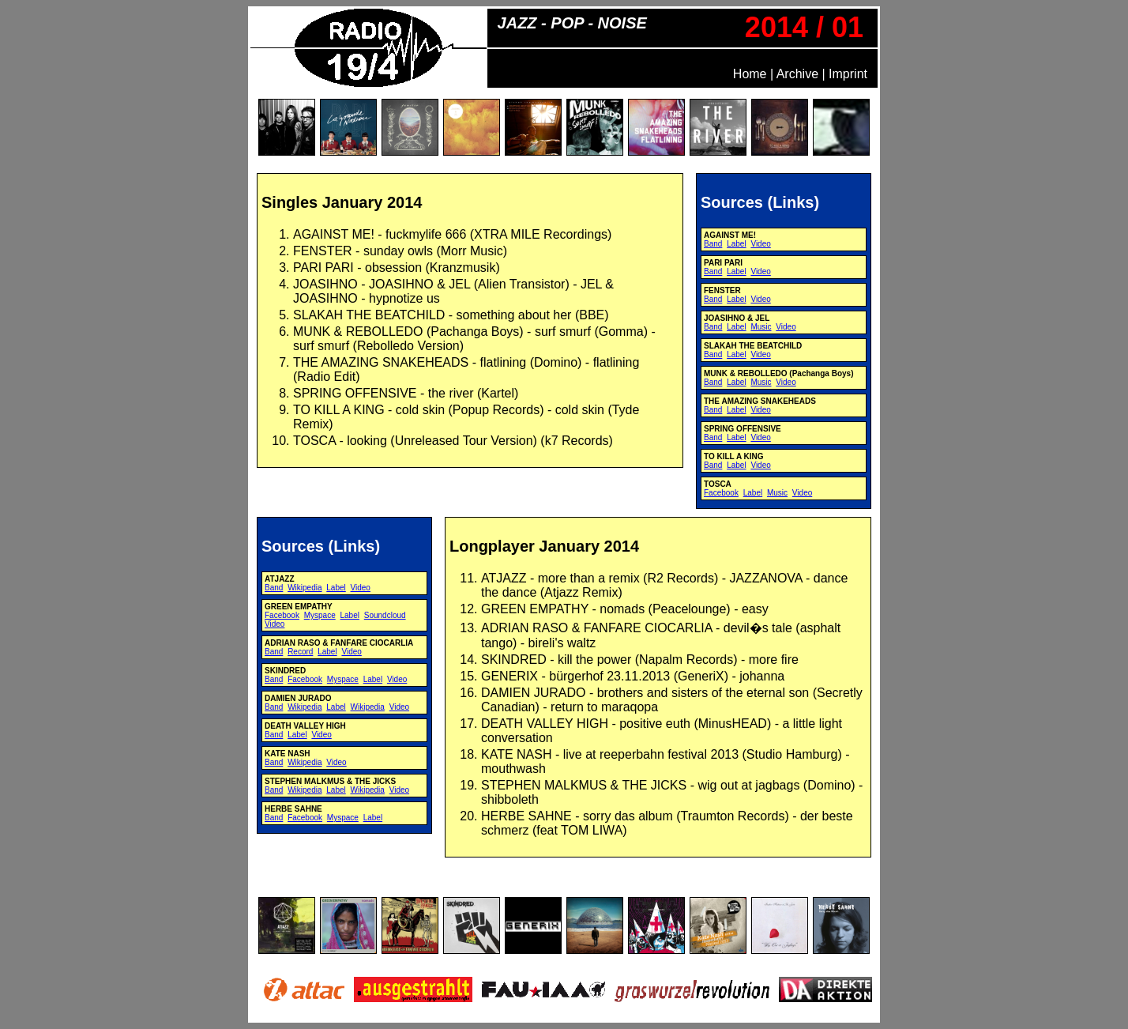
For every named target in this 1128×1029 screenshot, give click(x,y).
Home (750, 74)
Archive (797, 74)
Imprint (848, 74)
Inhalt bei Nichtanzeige (470, 339)
